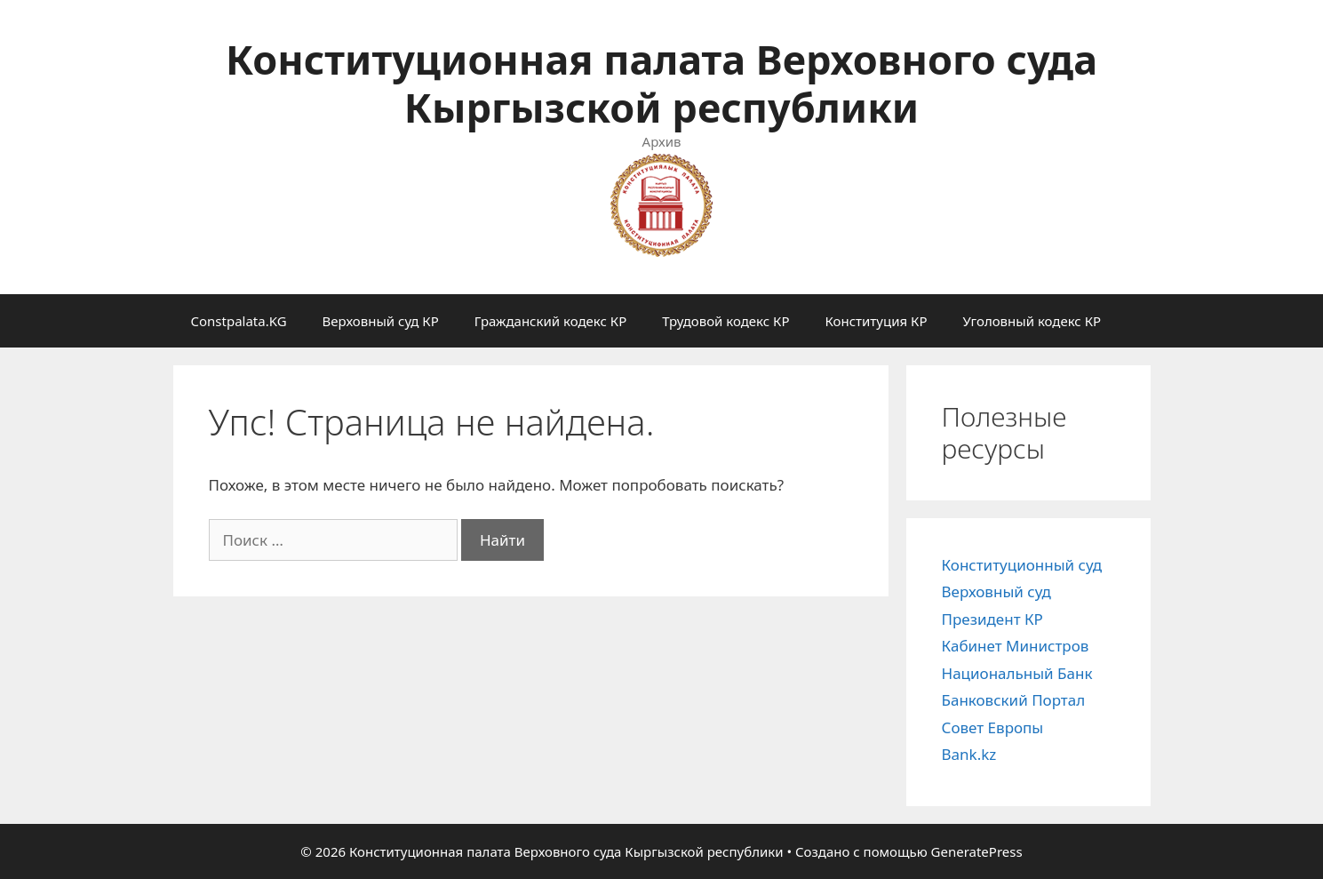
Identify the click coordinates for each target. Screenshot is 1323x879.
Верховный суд (996, 591)
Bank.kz (969, 754)
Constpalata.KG (239, 321)
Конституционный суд (1022, 565)
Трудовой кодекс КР (725, 321)
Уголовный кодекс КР (1031, 321)
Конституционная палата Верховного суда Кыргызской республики (661, 83)
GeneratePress (977, 851)
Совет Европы (993, 727)
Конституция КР (876, 321)
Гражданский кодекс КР (550, 321)
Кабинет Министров (1015, 645)
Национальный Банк (1017, 673)
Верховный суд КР (381, 321)
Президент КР (992, 619)
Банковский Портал (1014, 700)
